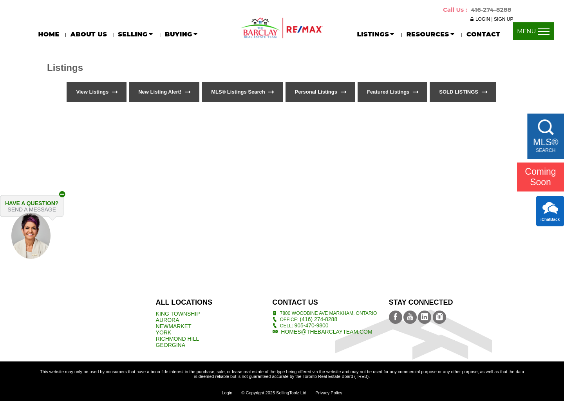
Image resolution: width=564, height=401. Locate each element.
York (164, 332)
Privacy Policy (328, 392)
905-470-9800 (311, 325)
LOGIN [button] (483, 19)
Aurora (167, 320)
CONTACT (483, 34)
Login (227, 392)
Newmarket (174, 326)
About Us (88, 34)
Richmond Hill (177, 339)
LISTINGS (376, 34)
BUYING (182, 34)
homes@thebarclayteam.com (326, 332)
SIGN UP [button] (503, 19)
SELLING (136, 34)
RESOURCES (431, 34)
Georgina (170, 345)
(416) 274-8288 (318, 319)
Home (48, 34)
